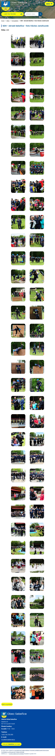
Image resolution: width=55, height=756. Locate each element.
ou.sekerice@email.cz (8, 739)
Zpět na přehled (7, 704)
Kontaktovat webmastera (21, 750)
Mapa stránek (20, 752)
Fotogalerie (15, 21)
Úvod (2, 21)
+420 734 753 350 (9, 14)
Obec (8, 21)
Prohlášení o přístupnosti (8, 752)
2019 (7, 30)
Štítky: (3, 30)
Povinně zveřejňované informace (39, 750)
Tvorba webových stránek (16, 754)
